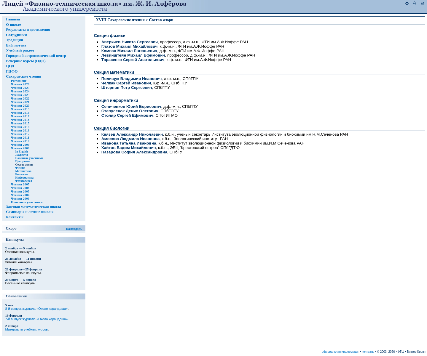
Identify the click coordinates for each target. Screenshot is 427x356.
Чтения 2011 (20, 137)
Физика (20, 167)
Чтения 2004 (20, 195)
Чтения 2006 (20, 188)
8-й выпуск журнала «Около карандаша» (36, 308)
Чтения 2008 (20, 148)
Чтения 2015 (20, 123)
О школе (13, 25)
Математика (23, 171)
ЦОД (10, 66)
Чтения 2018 (20, 112)
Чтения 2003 (20, 198)
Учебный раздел (20, 50)
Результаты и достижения (28, 30)
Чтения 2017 (20, 116)
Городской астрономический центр (36, 56)
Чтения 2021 (20, 102)
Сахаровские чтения (23, 76)
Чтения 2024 (20, 91)
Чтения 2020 (20, 105)
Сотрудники (16, 35)
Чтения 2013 (20, 130)
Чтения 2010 (20, 141)
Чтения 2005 (20, 191)
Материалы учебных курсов (26, 329)
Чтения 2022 (20, 98)
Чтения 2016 (20, 119)
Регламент (18, 80)
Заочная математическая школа (33, 207)
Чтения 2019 (20, 109)
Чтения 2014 (20, 127)
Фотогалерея (23, 180)
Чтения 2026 (20, 84)
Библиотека (16, 45)
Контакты (14, 217)
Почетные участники (29, 158)
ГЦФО (11, 71)
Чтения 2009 (20, 144)
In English (21, 151)
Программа (22, 161)
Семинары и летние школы (29, 212)
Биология (21, 174)
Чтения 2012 (20, 134)
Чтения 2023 (20, 95)
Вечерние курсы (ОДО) (26, 61)
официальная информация (340, 351)
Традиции (14, 40)
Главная (13, 19)
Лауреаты (21, 154)
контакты (368, 351)
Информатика (24, 177)
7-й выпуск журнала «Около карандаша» (36, 319)
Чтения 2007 (20, 184)
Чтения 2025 (20, 87)
